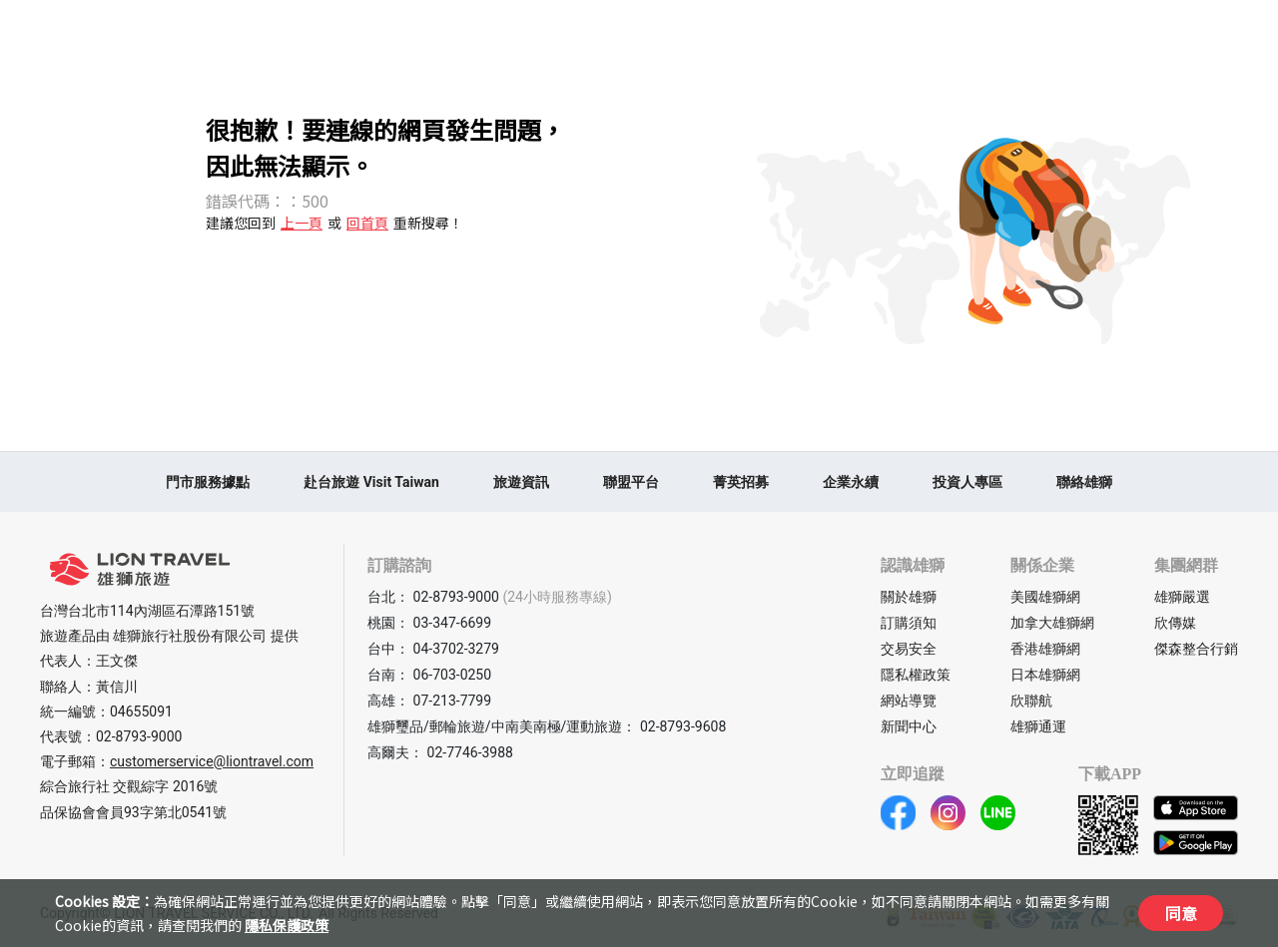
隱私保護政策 (286, 925)
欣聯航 (1031, 701)
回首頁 (367, 223)
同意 (1181, 913)
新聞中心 (909, 726)
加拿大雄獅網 (1052, 623)
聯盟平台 (631, 482)
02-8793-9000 (139, 736)
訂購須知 (909, 623)
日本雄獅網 (1045, 675)
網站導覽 (909, 701)
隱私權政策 (916, 675)
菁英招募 (741, 482)
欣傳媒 (1175, 623)
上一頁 (301, 223)
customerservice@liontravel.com (212, 761)
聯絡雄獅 (1084, 482)
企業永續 (851, 482)
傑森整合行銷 (1196, 649)
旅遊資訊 (521, 482)
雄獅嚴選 (1182, 597)
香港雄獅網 (1045, 649)
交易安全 (909, 649)
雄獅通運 (1038, 726)
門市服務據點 (208, 482)
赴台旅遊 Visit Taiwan (371, 482)
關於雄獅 (909, 597)
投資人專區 (967, 482)
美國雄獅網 (1045, 597)
